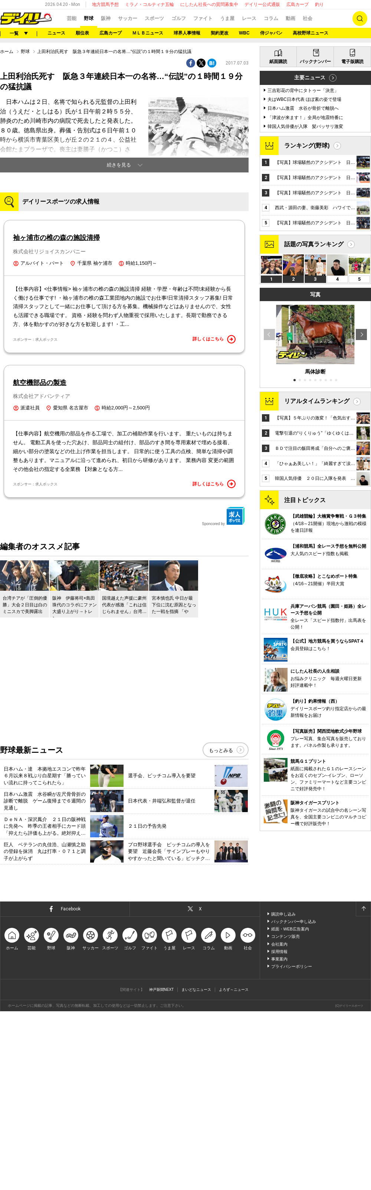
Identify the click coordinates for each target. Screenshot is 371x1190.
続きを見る (119, 257)
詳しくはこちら (214, 518)
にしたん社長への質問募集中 (209, 4)
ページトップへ (363, 1087)
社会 (307, 18)
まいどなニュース (196, 1168)
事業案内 (279, 1137)
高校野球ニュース (310, 33)
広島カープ (297, 4)
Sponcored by (223, 695)
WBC (244, 33)
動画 (290, 18)
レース (249, 18)
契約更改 (220, 33)
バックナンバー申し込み (293, 1100)
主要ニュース (309, 267)
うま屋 (227, 18)
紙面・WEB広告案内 (290, 1107)
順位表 (82, 33)
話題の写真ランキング (314, 433)
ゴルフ (178, 18)
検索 (359, 18)
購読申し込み (283, 1093)
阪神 (106, 18)
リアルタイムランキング (316, 590)
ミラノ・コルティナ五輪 (149, 4)
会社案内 (279, 1122)
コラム (271, 18)
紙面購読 (278, 250)
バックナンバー (315, 250)
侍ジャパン (271, 33)
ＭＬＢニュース (147, 33)
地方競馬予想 (105, 4)
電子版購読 (352, 250)
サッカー (127, 18)
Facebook (71, 1087)
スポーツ (154, 18)
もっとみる (221, 929)
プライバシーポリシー (291, 1145)
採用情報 (279, 1130)
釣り (319, 4)
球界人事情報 (187, 33)
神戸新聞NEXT (161, 1168)
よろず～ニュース (234, 1168)
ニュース (56, 33)
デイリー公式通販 (262, 4)
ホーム (6, 144)
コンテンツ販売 (285, 1115)
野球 (88, 18)
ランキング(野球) (307, 335)
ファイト (203, 18)
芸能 (71, 18)
